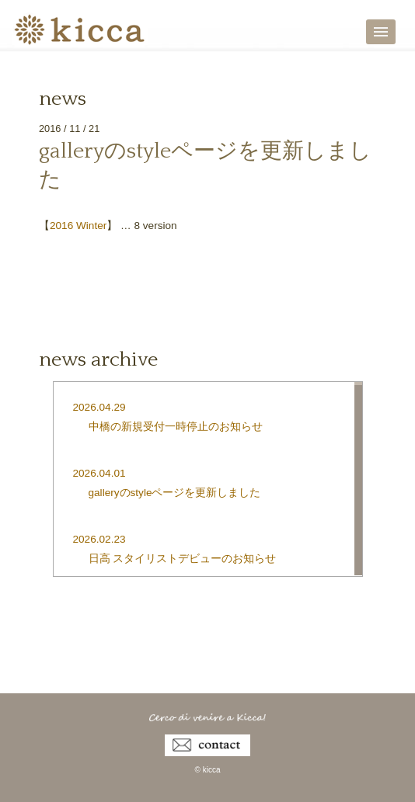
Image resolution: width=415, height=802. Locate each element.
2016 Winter (78, 225)
